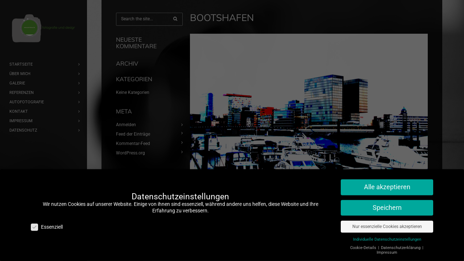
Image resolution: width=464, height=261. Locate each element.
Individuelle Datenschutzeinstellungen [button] (387, 235)
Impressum (387, 248)
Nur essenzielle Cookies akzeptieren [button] (387, 222)
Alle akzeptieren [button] (387, 183)
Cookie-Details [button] (363, 244)
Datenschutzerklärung (401, 244)
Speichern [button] (387, 204)
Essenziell (47, 223)
